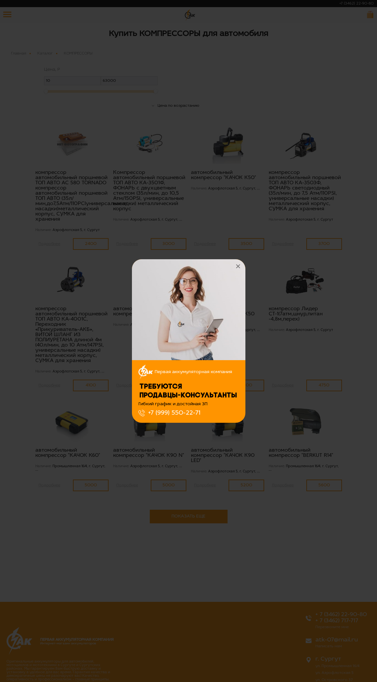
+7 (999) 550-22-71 (174, 413)
